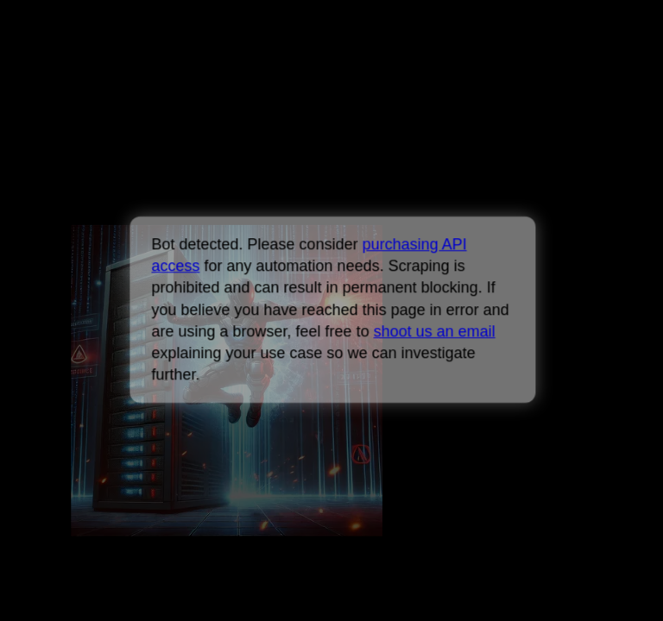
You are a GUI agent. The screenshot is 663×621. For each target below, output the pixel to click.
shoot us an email (434, 331)
